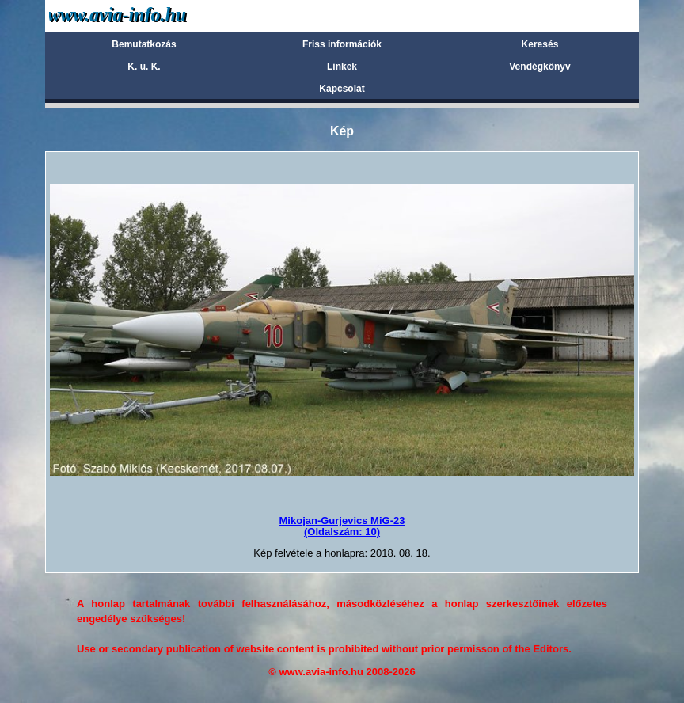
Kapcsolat (341, 88)
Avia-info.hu (145, 15)
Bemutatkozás (144, 44)
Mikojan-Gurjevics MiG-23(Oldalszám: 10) (342, 526)
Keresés (540, 44)
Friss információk (342, 44)
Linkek (342, 66)
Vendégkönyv (539, 66)
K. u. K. (143, 66)
